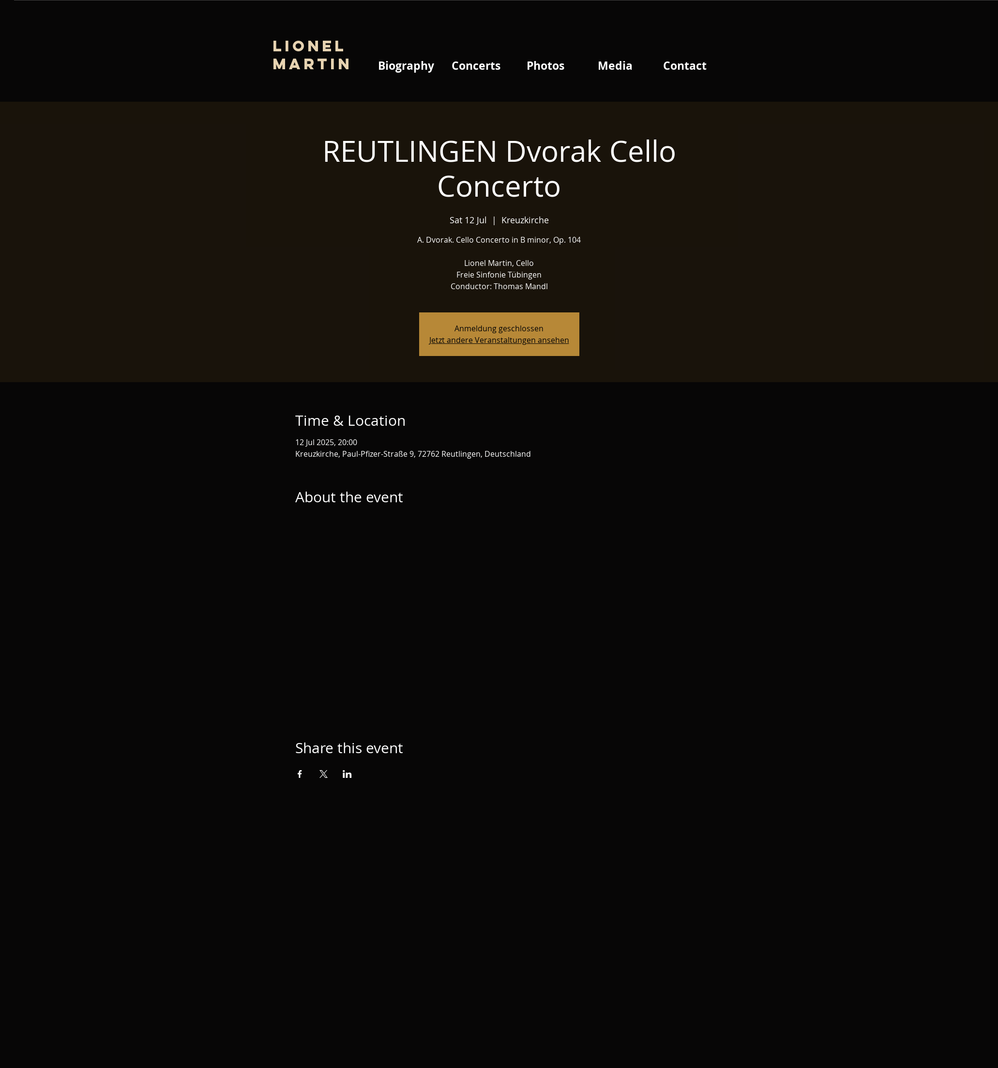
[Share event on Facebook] (299, 774)
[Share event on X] (323, 774)
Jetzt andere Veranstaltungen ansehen (499, 340)
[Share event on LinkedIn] (347, 774)
